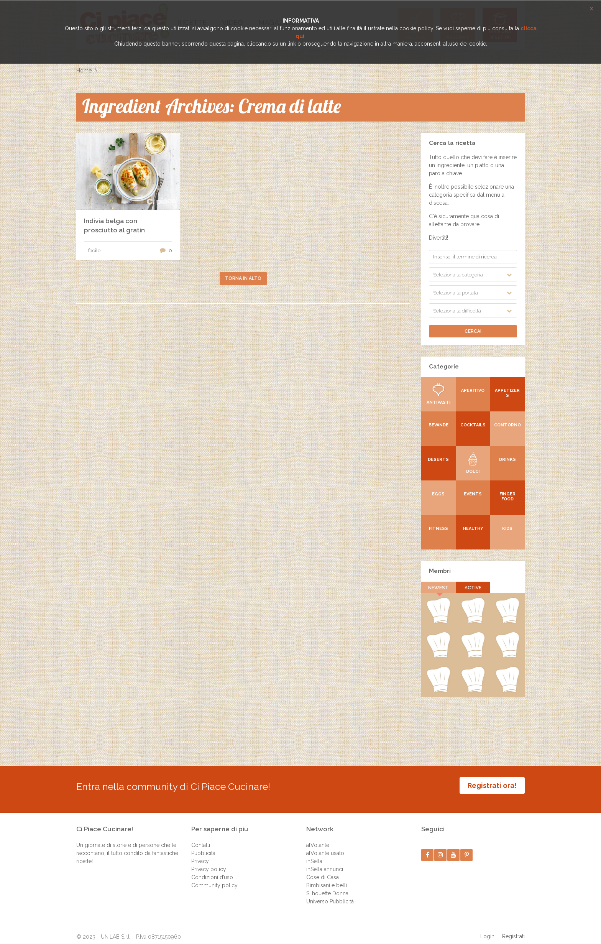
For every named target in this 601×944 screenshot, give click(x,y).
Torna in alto (243, 278)
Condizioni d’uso (212, 871)
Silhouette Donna (327, 888)
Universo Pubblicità (330, 896)
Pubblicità (203, 847)
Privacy (200, 855)
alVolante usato (325, 847)
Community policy (214, 880)
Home (84, 70)
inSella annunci (324, 863)
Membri (440, 570)
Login (487, 931)
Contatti (200, 839)
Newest (439, 587)
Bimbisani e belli (326, 880)
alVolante (317, 839)
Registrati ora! (492, 785)
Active (473, 587)
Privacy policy (208, 863)
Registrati (513, 931)
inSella (314, 855)
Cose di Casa (322, 871)
